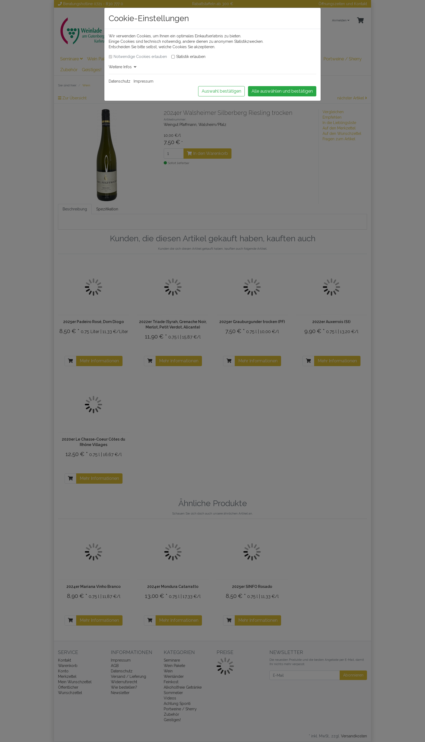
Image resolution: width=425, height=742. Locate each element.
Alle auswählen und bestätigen (282, 91)
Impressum (143, 81)
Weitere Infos (122, 67)
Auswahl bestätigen (221, 91)
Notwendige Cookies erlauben (140, 56)
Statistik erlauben (190, 56)
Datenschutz (119, 81)
